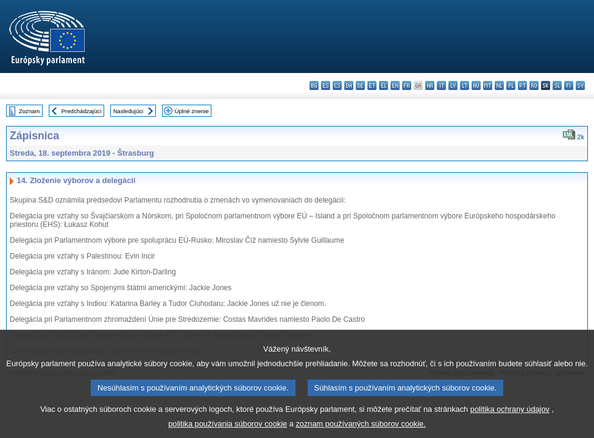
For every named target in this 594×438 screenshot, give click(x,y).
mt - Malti (487, 85)
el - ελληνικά (383, 85)
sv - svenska (580, 85)
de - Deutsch (360, 85)
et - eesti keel (372, 85)
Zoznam (29, 111)
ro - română (534, 85)
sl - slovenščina (557, 85)
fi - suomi (568, 85)
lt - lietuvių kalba (464, 85)
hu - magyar (476, 85)
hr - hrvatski (429, 85)
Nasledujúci (128, 111)
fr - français (406, 85)
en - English (395, 85)
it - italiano (441, 85)
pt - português (522, 85)
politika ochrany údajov (510, 416)
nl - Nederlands (499, 85)
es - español (325, 85)
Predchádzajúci (82, 111)
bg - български (314, 85)
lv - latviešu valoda (453, 85)
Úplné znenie (192, 111)
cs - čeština (337, 85)
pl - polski (510, 85)
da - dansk (348, 85)
